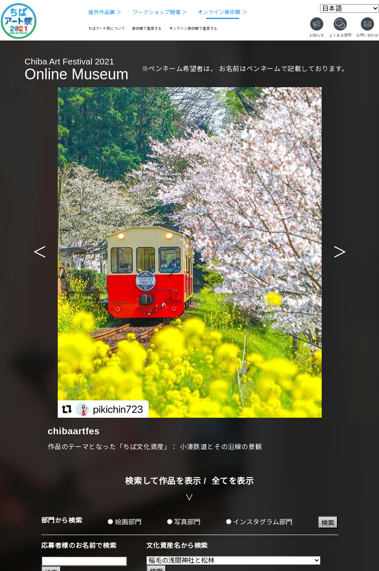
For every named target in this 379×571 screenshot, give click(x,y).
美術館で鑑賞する (147, 28)
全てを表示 (233, 480)
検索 (327, 522)
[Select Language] (349, 8)
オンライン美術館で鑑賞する (193, 28)
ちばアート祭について (106, 28)
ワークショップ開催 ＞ (160, 12)
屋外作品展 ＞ (105, 12)
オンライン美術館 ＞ (222, 12)
